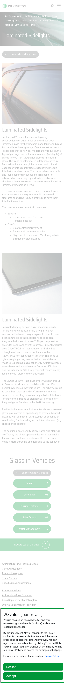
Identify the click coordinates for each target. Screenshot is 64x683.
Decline (11, 667)
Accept (11, 676)
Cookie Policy (52, 656)
